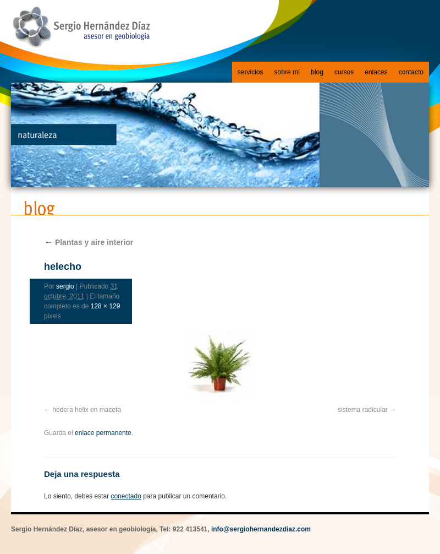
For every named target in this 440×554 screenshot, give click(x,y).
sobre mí (287, 72)
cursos (344, 72)
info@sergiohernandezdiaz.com (261, 529)
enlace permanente (103, 433)
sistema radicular (363, 410)
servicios (250, 72)
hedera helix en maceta (86, 410)
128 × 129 (105, 306)
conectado (126, 496)
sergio (65, 286)
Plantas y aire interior (88, 242)
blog (317, 72)
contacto (411, 72)
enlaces (376, 72)
